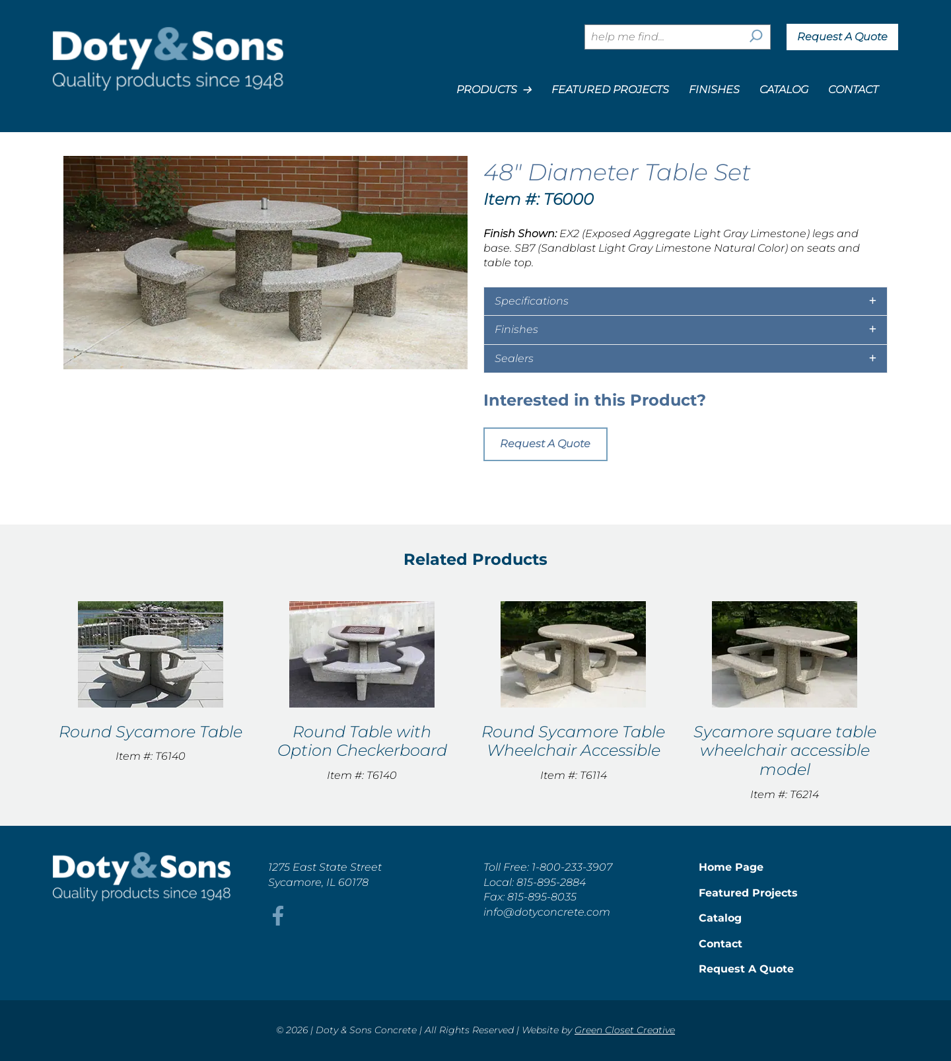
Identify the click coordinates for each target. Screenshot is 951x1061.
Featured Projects (610, 89)
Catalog (783, 89)
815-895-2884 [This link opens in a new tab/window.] (551, 882)
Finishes (714, 89)
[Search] (756, 37)
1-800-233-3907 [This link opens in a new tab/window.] (572, 867)
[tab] (685, 301)
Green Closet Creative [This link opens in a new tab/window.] (625, 1030)
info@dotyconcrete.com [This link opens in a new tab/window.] (546, 912)
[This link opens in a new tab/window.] (278, 922)
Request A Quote (842, 36)
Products (494, 90)
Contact (853, 89)
